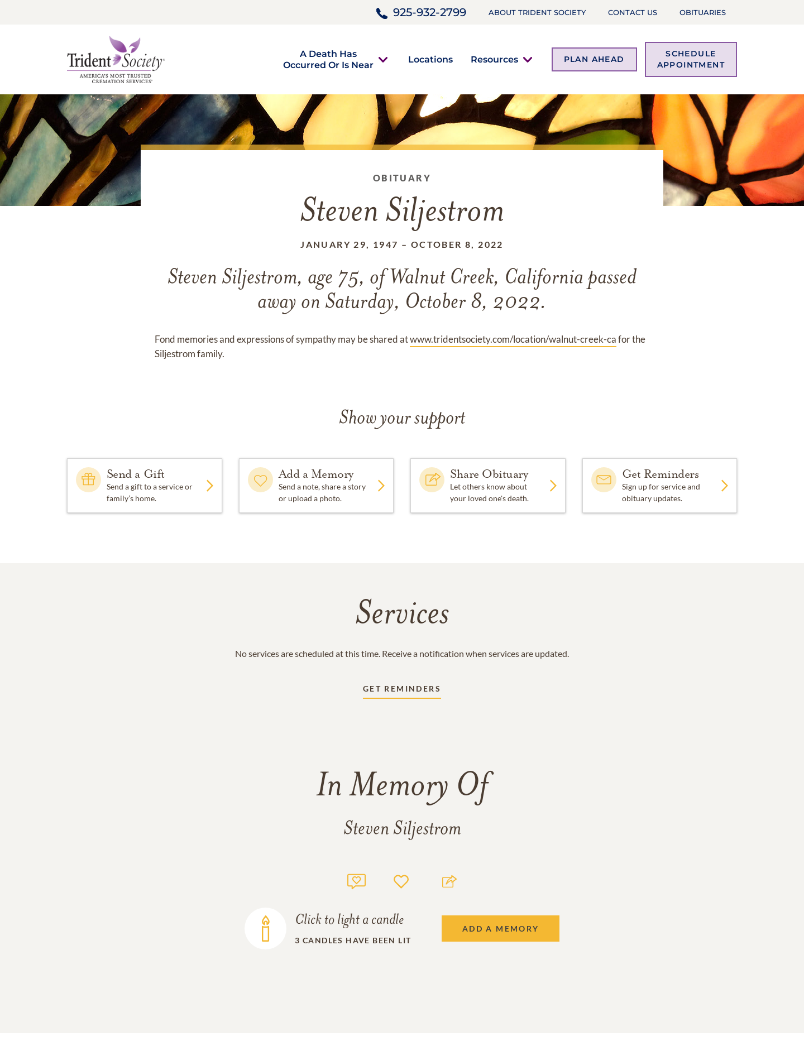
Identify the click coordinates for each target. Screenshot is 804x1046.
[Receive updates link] (402, 691)
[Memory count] (356, 880)
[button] (328, 59)
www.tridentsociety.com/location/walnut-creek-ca (513, 339)
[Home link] (116, 58)
